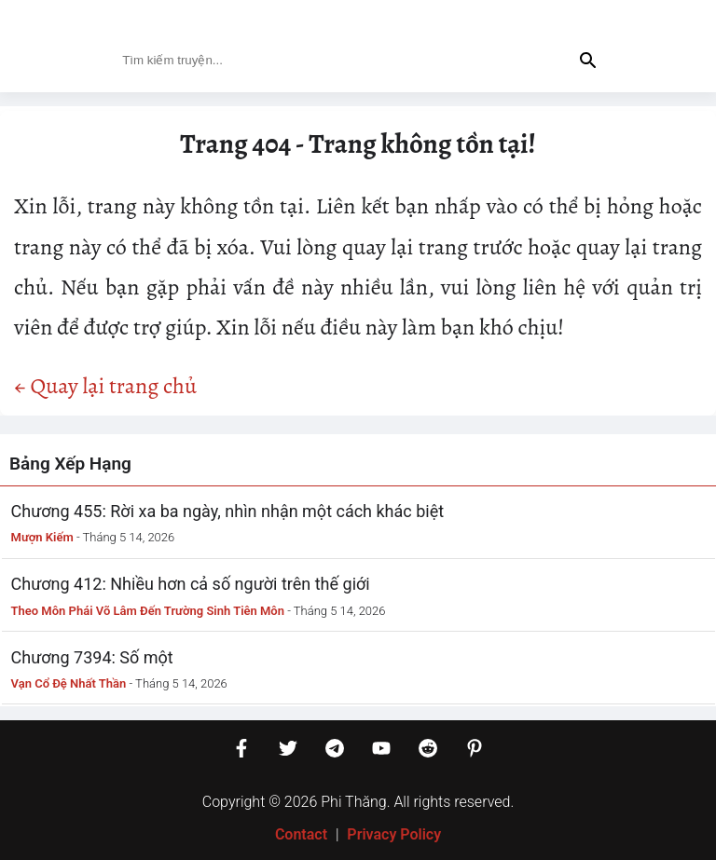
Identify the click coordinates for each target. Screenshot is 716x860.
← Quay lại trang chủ (105, 386)
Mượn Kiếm (42, 537)
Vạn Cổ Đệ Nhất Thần (69, 683)
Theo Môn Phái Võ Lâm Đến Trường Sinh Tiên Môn (148, 611)
